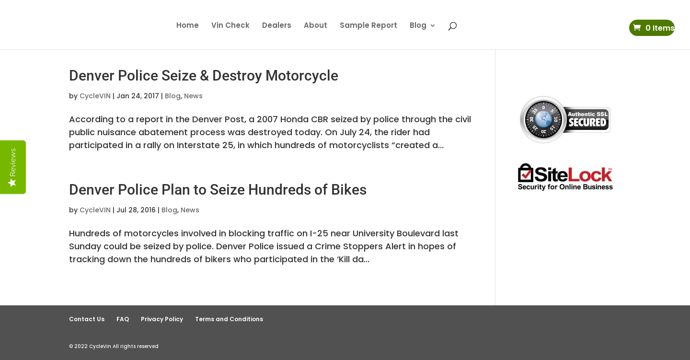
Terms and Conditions (229, 319)
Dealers (276, 26)
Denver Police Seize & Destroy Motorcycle (203, 75)
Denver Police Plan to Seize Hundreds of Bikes (218, 189)
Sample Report (368, 26)
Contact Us (86, 319)
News (193, 96)
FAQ (122, 319)
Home (187, 26)
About (315, 26)
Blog (418, 26)
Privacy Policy (162, 319)
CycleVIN (95, 96)
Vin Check (230, 26)
